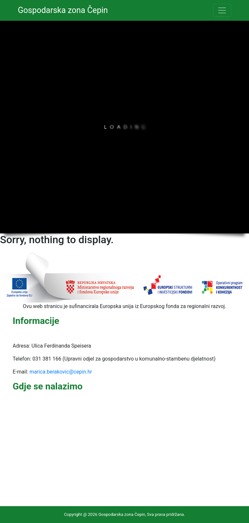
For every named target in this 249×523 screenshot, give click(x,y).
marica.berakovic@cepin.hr (61, 372)
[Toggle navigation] (222, 10)
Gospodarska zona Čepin (63, 10)
